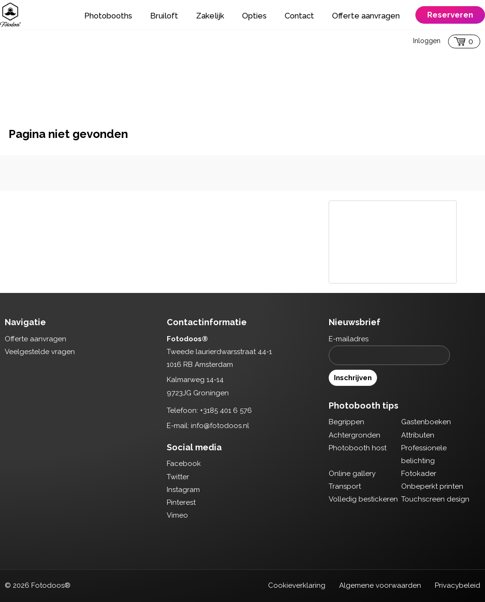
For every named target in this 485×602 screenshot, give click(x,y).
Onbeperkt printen (432, 486)
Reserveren (450, 14)
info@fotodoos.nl (220, 425)
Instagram (183, 489)
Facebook (184, 463)
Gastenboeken (426, 422)
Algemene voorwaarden (380, 585)
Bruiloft (164, 15)
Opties (254, 15)
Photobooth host (357, 448)
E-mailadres (348, 339)
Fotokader (418, 473)
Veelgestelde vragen (40, 351)
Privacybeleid (457, 585)
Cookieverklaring (296, 585)
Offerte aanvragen (366, 15)
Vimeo (177, 515)
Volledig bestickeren (363, 499)
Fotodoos (10, 14)
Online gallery (352, 473)
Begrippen (346, 422)
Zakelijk (210, 15)
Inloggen (426, 41)
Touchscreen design (435, 499)
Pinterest (181, 502)
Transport (345, 486)
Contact (299, 15)
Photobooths (108, 15)
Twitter (178, 477)
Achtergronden (354, 435)
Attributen (417, 435)
